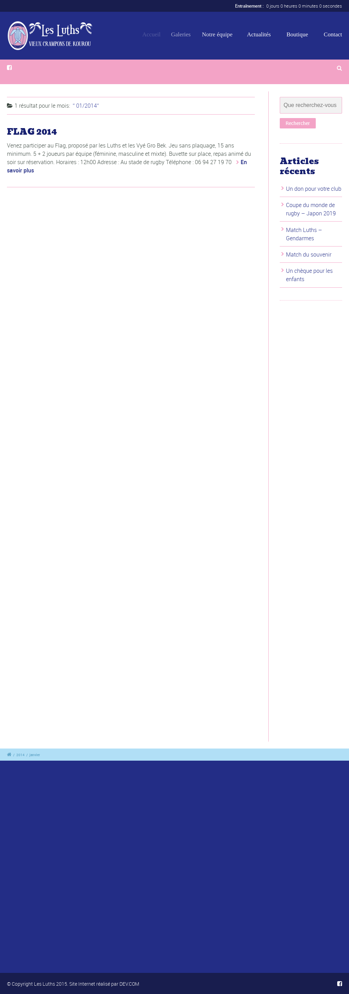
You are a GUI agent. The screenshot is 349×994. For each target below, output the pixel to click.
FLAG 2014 (32, 131)
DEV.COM (129, 983)
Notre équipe (220, 34)
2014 (20, 754)
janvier (34, 754)
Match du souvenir (308, 254)
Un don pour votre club (313, 188)
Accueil (153, 34)
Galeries (184, 34)
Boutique (297, 34)
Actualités (259, 34)
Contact (333, 34)
